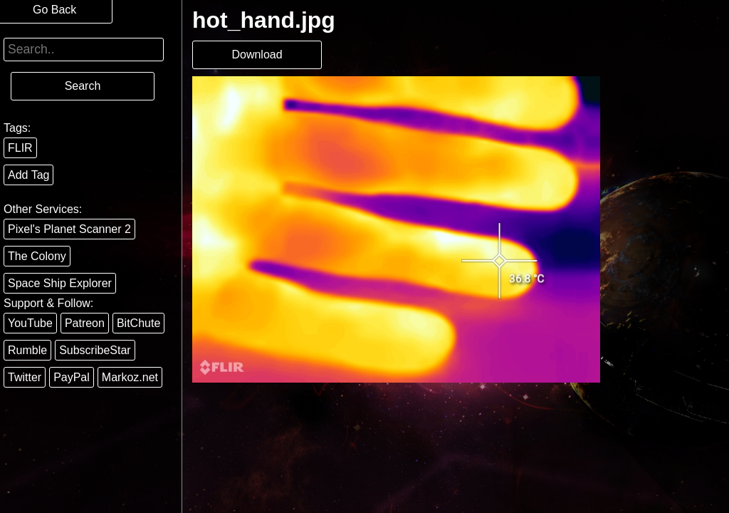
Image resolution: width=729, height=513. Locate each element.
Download (256, 54)
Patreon (85, 323)
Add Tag (28, 175)
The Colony (37, 256)
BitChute (138, 323)
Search (83, 86)
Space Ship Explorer (60, 283)
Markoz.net (130, 377)
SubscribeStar (95, 350)
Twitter (24, 377)
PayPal (71, 377)
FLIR (20, 148)
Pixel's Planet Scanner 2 (69, 229)
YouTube (30, 323)
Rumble (27, 350)
